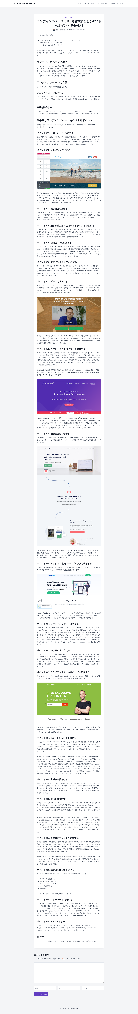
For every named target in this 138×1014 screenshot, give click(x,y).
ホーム (80, 3)
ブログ (86, 3)
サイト (85, 988)
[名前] (45, 988)
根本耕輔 (62, 30)
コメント (38, 964)
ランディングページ (69, 17)
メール (61, 988)
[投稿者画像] (54, 30)
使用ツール (105, 3)
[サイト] (93, 988)
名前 (37, 988)
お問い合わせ (95, 3)
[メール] (69, 988)
